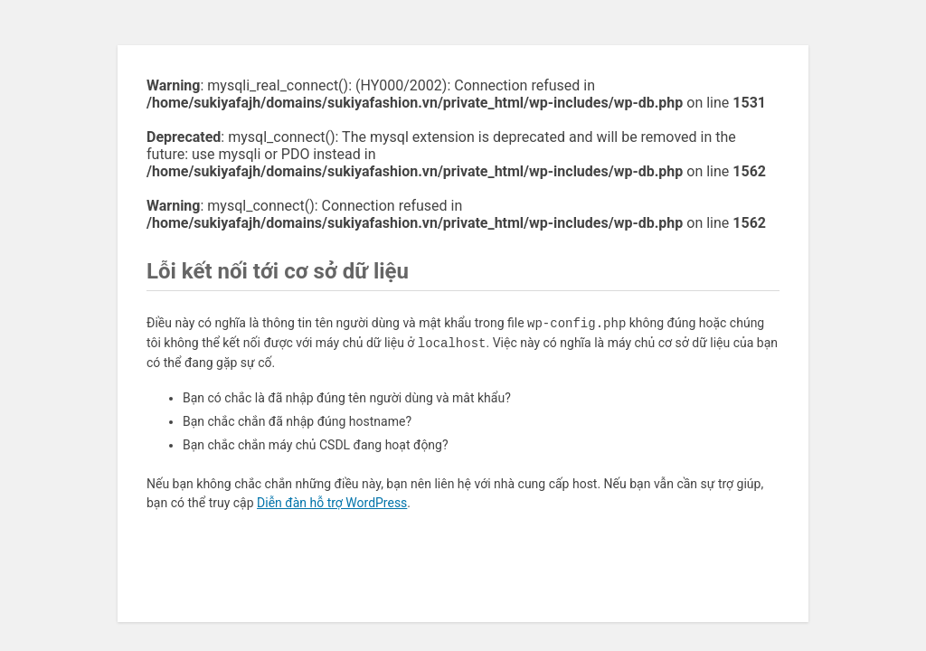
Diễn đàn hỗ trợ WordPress (332, 502)
